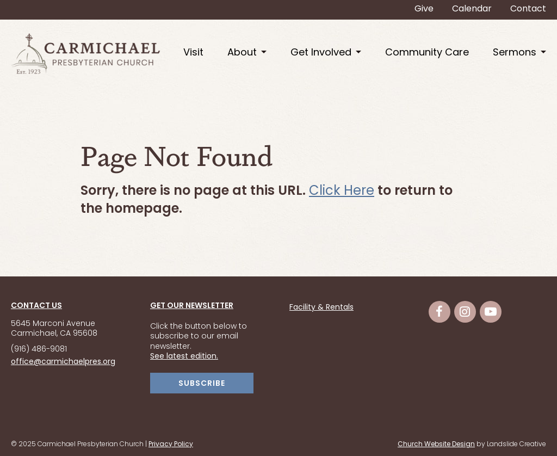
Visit (193, 53)
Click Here (341, 191)
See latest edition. (184, 357)
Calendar (472, 9)
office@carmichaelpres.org (63, 362)
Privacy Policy (170, 444)
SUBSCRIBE (201, 384)
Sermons (514, 53)
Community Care (427, 53)
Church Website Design (436, 444)
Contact (528, 9)
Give (424, 9)
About (242, 53)
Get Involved (320, 53)
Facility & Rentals (321, 308)
